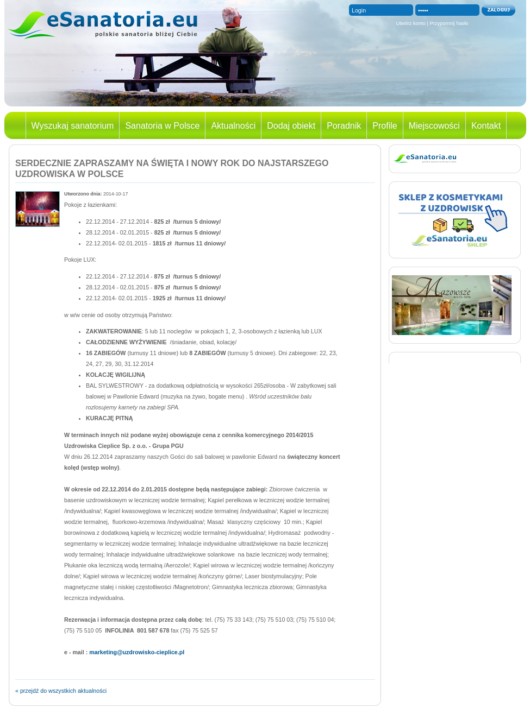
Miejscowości (434, 125)
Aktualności (233, 125)
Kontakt (486, 125)
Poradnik (344, 125)
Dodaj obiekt (291, 125)
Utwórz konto (410, 23)
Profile (384, 125)
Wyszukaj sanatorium (73, 125)
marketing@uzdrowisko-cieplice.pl (136, 652)
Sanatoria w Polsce (162, 125)
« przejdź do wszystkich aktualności (61, 690)
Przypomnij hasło (449, 23)
